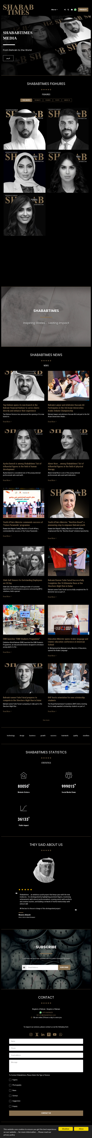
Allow (81, 1129)
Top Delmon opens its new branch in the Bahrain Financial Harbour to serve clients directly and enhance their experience (21, 413)
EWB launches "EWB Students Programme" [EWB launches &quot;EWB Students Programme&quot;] (21, 644)
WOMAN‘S (38, 105)
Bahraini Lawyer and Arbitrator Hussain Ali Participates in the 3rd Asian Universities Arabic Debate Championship (66, 413)
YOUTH (57, 105)
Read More (7, 427)
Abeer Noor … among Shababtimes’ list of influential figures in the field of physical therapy (66, 471)
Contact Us (46, 1118)
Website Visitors (24, 797)
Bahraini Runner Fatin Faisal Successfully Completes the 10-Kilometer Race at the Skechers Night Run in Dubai (66, 588)
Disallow (65, 1129)
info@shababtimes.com (46, 1020)
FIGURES (48, 105)
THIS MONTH (26, 105)
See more (46, 725)
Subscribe (64, 972)
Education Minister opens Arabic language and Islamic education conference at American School (68, 647)
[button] (64, 9)
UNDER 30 (67, 105)
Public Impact (24, 830)
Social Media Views (69, 797)
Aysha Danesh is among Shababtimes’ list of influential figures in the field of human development (22, 471)
